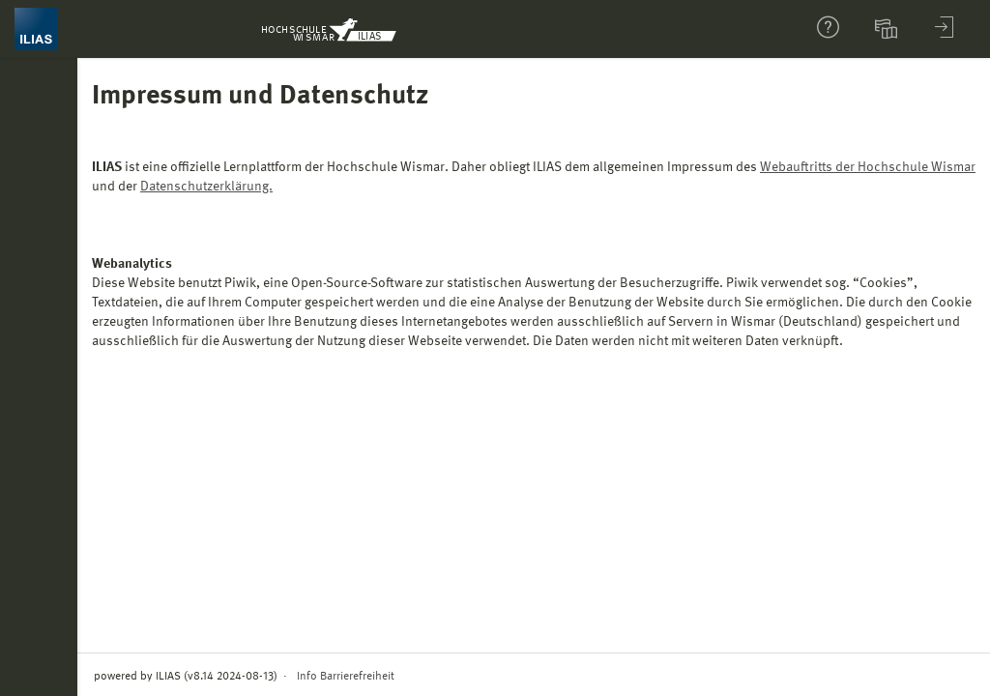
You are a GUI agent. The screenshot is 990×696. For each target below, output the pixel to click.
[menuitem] (888, 29)
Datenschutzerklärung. (206, 186)
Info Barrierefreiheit (345, 676)
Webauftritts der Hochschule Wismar (867, 167)
